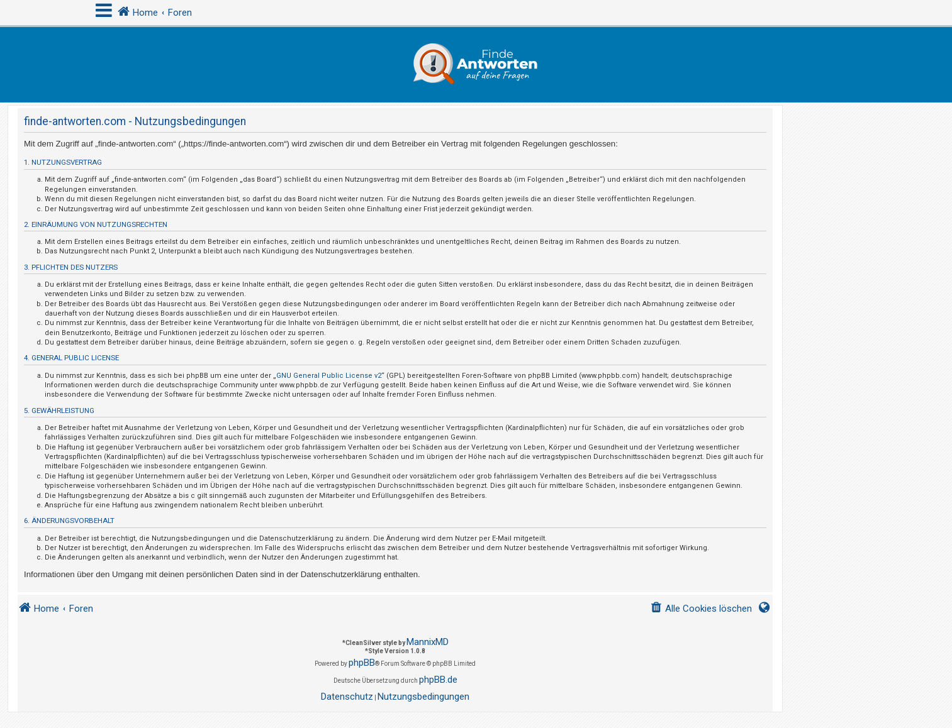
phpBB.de (438, 679)
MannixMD (427, 642)
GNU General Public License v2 (328, 376)
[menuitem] (701, 609)
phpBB (362, 662)
